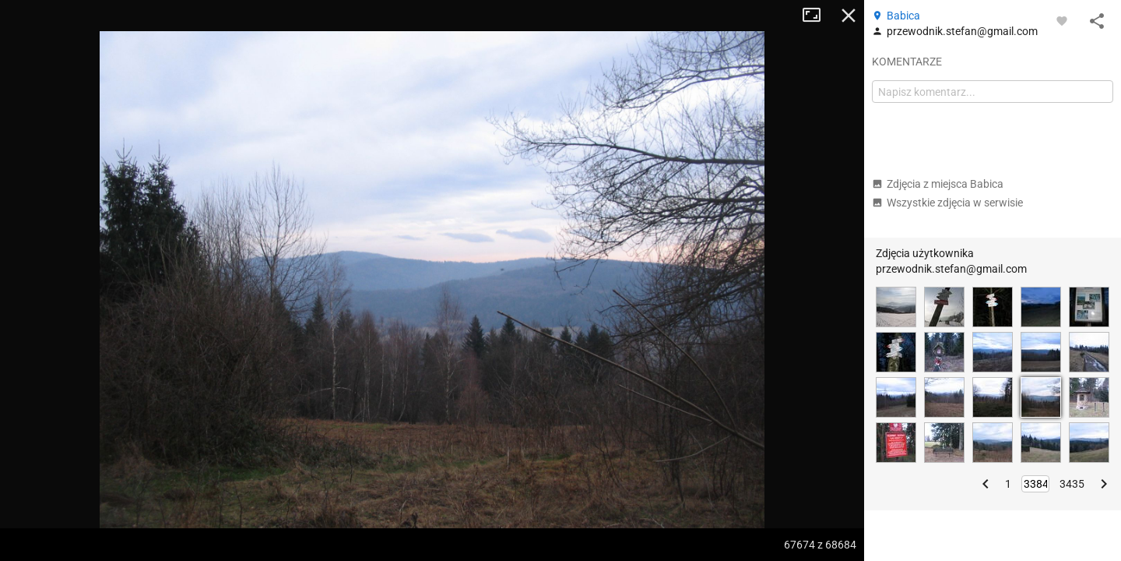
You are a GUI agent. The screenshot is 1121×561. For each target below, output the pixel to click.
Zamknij (848, 15)
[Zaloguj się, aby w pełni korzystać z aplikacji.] (1061, 20)
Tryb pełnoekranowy (817, 15)
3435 (1072, 484)
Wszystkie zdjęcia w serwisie (947, 202)
